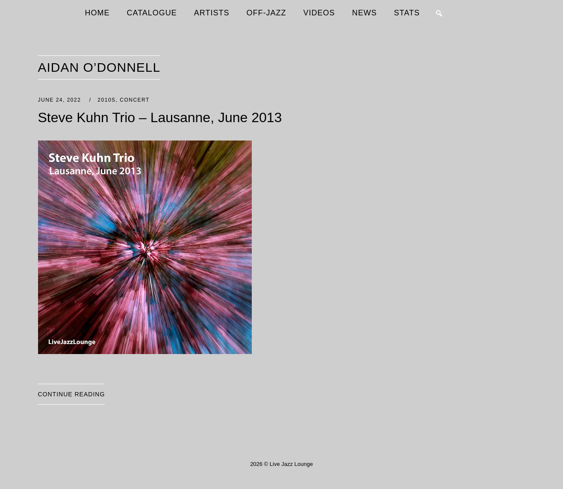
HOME (97, 13)
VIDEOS (319, 13)
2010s (106, 100)
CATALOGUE (152, 13)
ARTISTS (212, 13)
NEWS (364, 13)
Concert (135, 100)
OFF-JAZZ (266, 13)
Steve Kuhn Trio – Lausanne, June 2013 (160, 117)
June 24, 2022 (60, 100)
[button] (439, 13)
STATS (407, 13)
